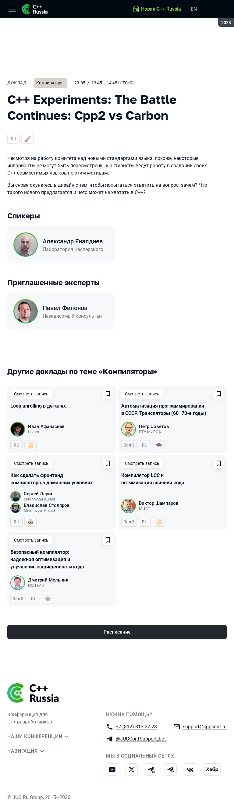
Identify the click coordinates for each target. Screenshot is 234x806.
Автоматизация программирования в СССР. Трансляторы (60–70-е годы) (163, 409)
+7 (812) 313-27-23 (136, 726)
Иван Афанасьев (46, 426)
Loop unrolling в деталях (38, 406)
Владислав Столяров (47, 505)
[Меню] (12, 9)
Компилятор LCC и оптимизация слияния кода (152, 479)
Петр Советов (154, 426)
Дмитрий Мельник (48, 580)
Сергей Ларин (39, 493)
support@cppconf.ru (205, 726)
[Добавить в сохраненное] (108, 394)
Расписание (117, 632)
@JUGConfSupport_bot (141, 738)
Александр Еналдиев (73, 241)
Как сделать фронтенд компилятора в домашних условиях (51, 479)
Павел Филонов (65, 308)
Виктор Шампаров (159, 503)
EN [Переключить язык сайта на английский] (194, 9)
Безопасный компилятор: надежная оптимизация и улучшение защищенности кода (47, 559)
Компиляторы (50, 82)
